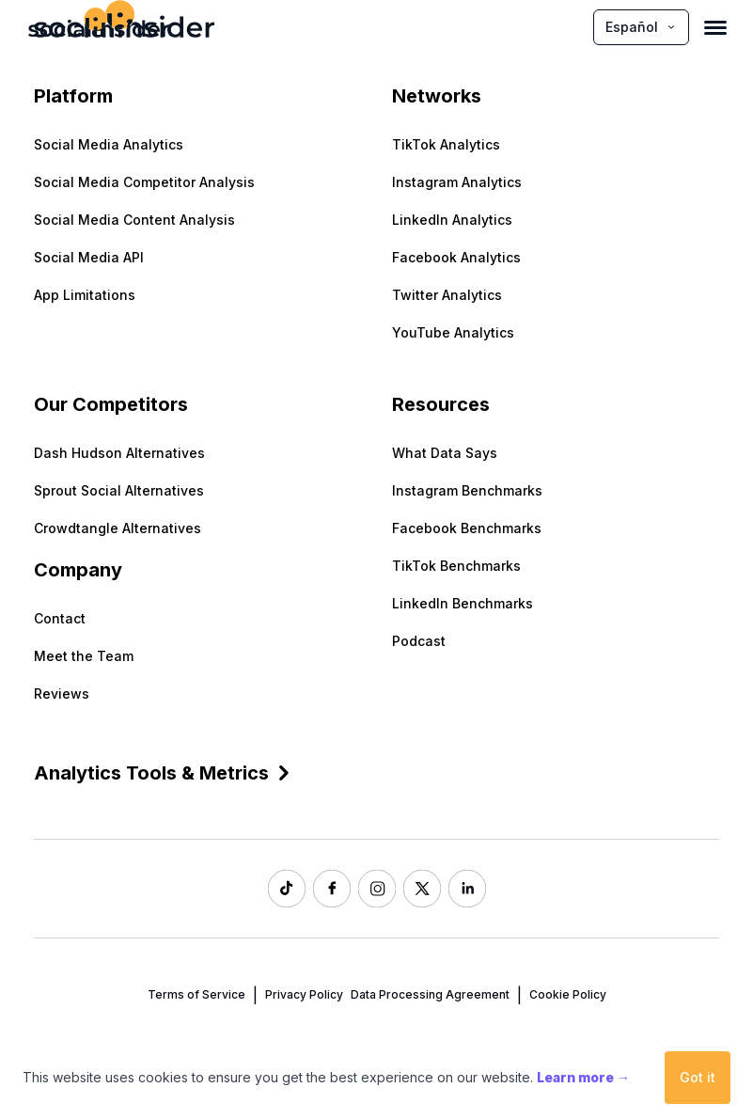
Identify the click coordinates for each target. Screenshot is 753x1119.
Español (641, 27)
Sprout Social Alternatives (119, 490)
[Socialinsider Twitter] (422, 888)
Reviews (61, 693)
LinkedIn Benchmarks (462, 603)
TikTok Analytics (446, 144)
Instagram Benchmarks (467, 490)
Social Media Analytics (108, 144)
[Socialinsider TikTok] (287, 888)
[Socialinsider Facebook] (332, 888)
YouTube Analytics (453, 332)
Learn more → (583, 1077)
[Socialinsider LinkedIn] (467, 888)
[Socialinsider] (98, 27)
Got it (697, 1077)
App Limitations (84, 295)
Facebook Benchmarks (466, 528)
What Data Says (444, 453)
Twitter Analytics (447, 295)
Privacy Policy (304, 994)
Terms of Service (196, 994)
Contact (60, 618)
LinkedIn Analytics (452, 220)
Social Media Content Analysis (134, 220)
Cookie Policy (567, 994)
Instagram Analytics (457, 182)
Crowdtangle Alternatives (117, 528)
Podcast (419, 641)
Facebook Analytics (456, 257)
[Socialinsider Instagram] (377, 888)
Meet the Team (83, 656)
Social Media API (89, 257)
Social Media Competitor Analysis (144, 182)
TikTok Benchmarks (456, 566)
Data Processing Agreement (430, 994)
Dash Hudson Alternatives (119, 453)
